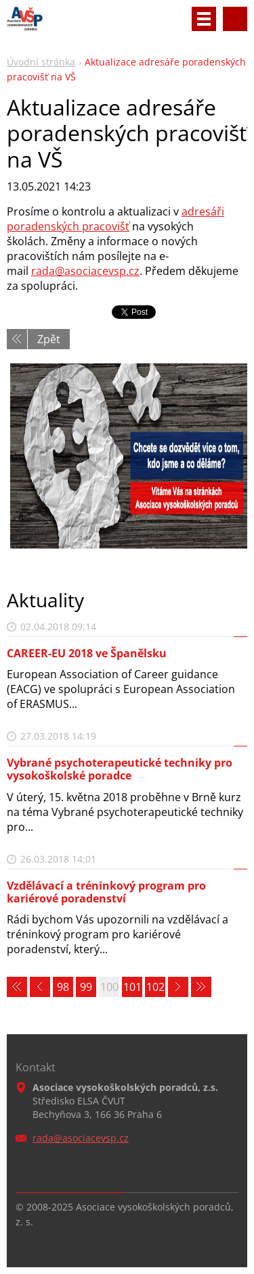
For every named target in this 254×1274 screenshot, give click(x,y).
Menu (204, 19)
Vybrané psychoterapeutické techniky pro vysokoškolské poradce (119, 769)
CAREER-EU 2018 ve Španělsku (87, 653)
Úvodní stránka (41, 61)
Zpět (48, 339)
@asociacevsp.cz (97, 270)
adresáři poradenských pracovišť (115, 219)
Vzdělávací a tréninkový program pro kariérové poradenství (106, 892)
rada (43, 270)
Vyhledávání (235, 19)
